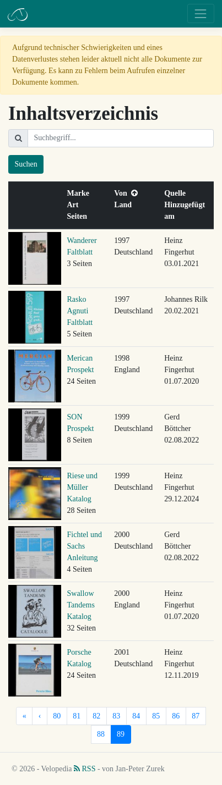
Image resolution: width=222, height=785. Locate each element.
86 (176, 716)
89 (120, 734)
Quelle (176, 193)
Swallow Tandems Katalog (81, 605)
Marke (80, 193)
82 (96, 716)
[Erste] (24, 716)
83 (116, 716)
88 (101, 734)
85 (156, 716)
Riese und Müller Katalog (82, 487)
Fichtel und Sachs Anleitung (84, 546)
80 (57, 716)
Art (75, 205)
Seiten (79, 216)
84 (136, 716)
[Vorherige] (39, 716)
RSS (84, 769)
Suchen (26, 164)
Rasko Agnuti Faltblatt (80, 311)
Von (126, 193)
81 (76, 716)
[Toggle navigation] (200, 13)
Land (125, 205)
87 (195, 716)
